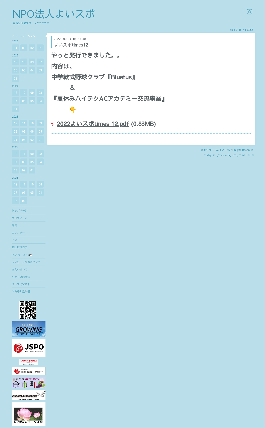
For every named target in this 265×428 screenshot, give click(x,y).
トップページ (20, 210)
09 (32, 62)
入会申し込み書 (21, 291)
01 (40, 48)
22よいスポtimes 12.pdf (96, 123)
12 (15, 62)
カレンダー (18, 232)
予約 (14, 240)
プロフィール (20, 218)
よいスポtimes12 (71, 44)
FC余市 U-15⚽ (22, 255)
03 (23, 48)
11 (23, 123)
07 (40, 62)
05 (23, 70)
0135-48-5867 (244, 30)
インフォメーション (23, 36)
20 (60, 123)
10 (23, 62)
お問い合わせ (20, 269)
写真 (14, 225)
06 (15, 70)
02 (32, 48)
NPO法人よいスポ (54, 13)
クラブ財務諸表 (21, 277)
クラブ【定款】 (21, 284)
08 (40, 92)
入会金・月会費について (26, 262)
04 (15, 48)
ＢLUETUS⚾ (19, 247)
